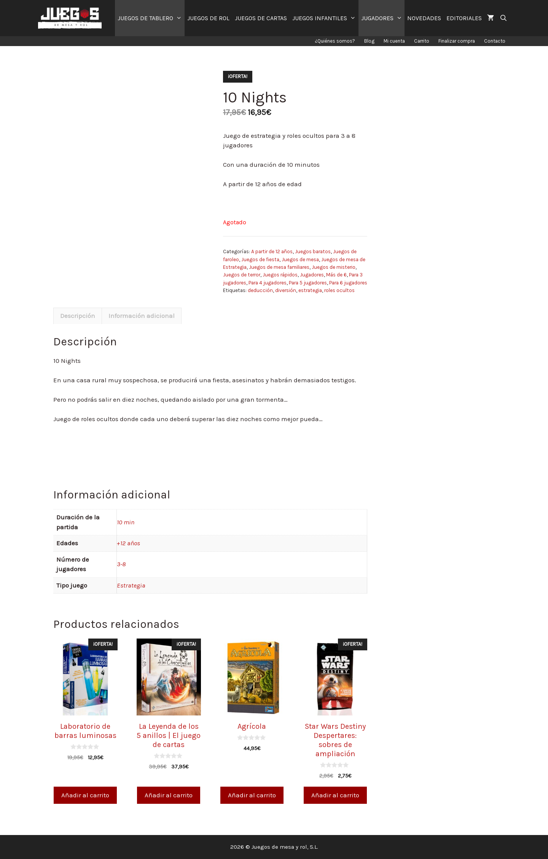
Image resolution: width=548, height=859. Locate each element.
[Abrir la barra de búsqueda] (503, 18)
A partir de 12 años (272, 251)
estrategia (310, 290)
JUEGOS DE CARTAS (261, 18)
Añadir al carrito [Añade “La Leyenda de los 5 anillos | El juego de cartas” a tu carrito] (169, 795)
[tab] (77, 316)
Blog (369, 41)
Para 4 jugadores (268, 283)
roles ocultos (339, 290)
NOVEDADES (424, 18)
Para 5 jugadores (308, 283)
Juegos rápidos (280, 275)
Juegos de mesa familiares (279, 267)
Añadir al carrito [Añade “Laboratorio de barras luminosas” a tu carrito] (85, 795)
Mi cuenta (394, 41)
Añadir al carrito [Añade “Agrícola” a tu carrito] (252, 795)
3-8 (121, 564)
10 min (125, 522)
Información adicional (141, 315)
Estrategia (131, 585)
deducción (260, 290)
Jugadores (312, 275)
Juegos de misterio (333, 267)
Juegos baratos (313, 251)
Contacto (494, 41)
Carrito (421, 41)
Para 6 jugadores (348, 283)
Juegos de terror (241, 275)
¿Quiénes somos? (335, 41)
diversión (285, 290)
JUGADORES (383, 18)
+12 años (128, 543)
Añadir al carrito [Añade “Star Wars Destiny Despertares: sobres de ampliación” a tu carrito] (335, 795)
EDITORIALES (464, 18)
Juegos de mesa (300, 259)
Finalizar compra (456, 41)
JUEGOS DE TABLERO (151, 18)
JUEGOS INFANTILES (325, 18)
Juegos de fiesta (260, 259)
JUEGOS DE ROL (208, 18)
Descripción (77, 315)
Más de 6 (336, 275)
